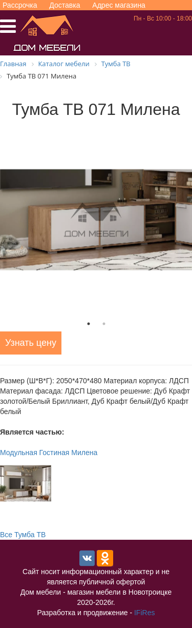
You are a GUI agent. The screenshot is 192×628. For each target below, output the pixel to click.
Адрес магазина (118, 5)
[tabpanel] (96, 220)
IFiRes (144, 613)
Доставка (64, 5)
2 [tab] (104, 324)
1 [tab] (88, 324)
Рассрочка (20, 5)
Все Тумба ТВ (23, 535)
